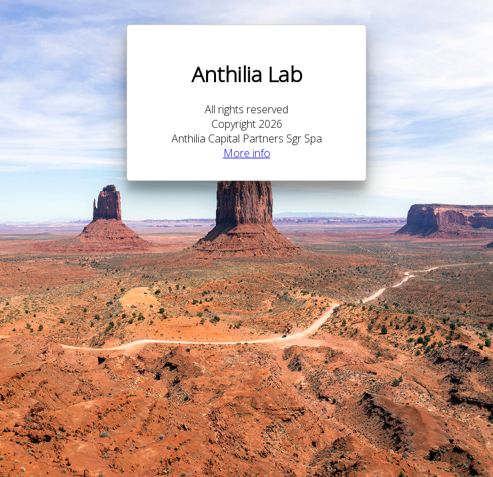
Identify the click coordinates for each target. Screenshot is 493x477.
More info (246, 153)
